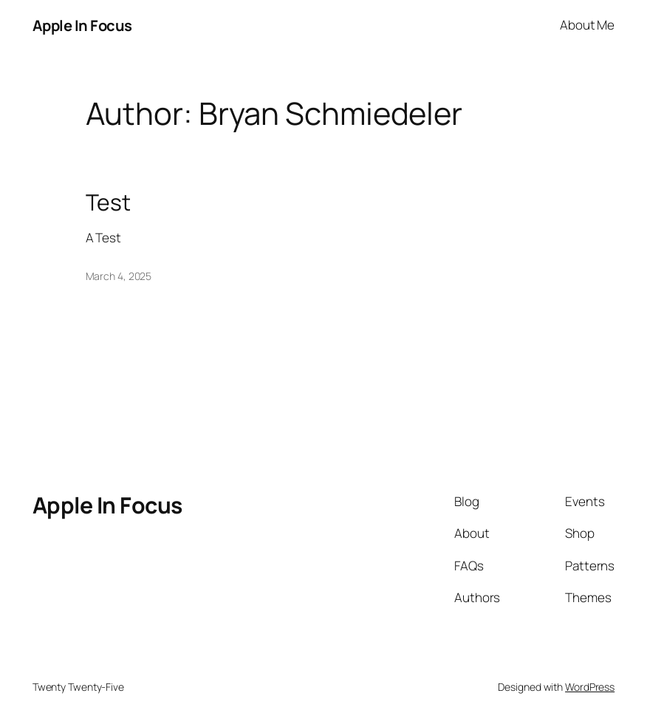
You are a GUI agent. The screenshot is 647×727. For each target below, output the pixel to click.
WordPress (590, 687)
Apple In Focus (82, 25)
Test (108, 202)
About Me (587, 24)
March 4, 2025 (119, 276)
